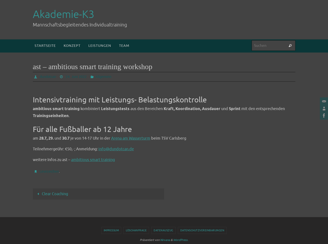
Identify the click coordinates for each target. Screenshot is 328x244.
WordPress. (180, 240)
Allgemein (103, 77)
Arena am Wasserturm (130, 138)
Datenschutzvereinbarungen (202, 230)
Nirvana (165, 240)
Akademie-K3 (63, 14)
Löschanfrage (136, 230)
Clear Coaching (51, 193)
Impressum (111, 230)
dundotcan (48, 77)
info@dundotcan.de (116, 149)
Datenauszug (163, 230)
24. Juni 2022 (76, 77)
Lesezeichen (49, 171)
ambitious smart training (93, 159)
